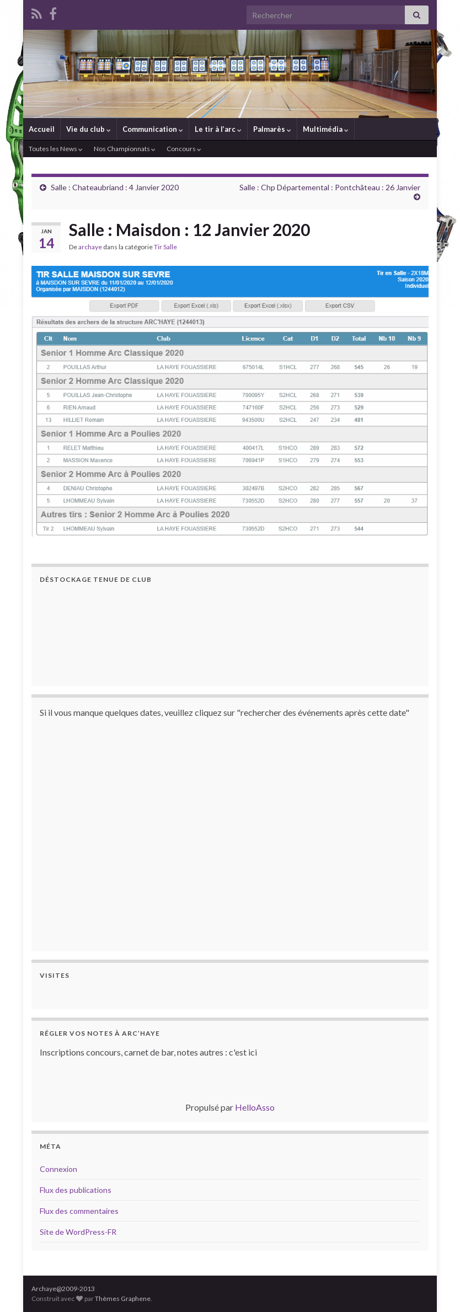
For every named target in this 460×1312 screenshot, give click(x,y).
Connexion (58, 1169)
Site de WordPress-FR (78, 1231)
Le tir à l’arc (218, 129)
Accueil (42, 129)
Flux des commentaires (79, 1210)
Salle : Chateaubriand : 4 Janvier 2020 (115, 187)
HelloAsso (255, 1107)
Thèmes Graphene (123, 1298)
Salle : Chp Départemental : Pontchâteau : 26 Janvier (329, 187)
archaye (90, 247)
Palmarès (272, 129)
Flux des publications (75, 1190)
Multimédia (326, 129)
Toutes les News (56, 148)
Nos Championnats (125, 148)
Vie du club (88, 129)
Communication (152, 129)
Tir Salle (165, 247)
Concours (184, 148)
